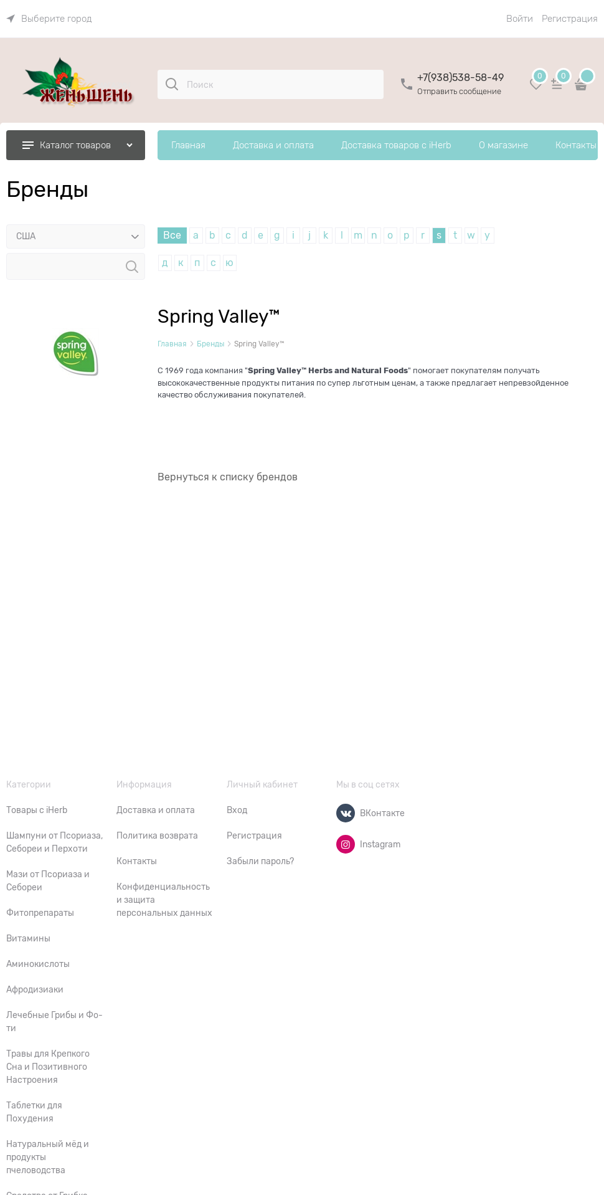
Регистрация (570, 19)
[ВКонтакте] (345, 813)
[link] (49, 18)
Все (172, 235)
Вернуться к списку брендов (228, 477)
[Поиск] (172, 84)
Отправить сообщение (459, 91)
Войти (519, 19)
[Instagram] (345, 844)
